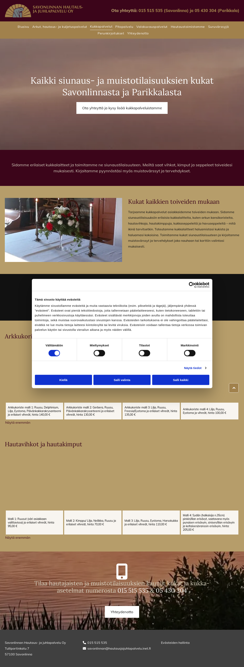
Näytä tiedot (192, 368)
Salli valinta (122, 380)
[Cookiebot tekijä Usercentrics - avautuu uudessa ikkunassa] (191, 285)
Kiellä (63, 380)
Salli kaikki (180, 380)
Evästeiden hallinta (175, 643)
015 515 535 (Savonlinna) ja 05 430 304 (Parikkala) (189, 10)
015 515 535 (132, 590)
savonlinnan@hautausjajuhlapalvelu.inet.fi (119, 648)
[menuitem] (22, 26)
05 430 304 (171, 590)
